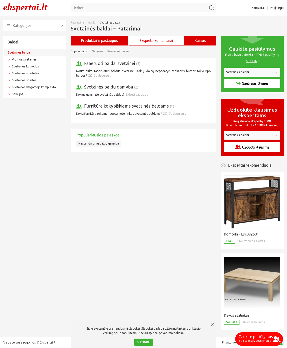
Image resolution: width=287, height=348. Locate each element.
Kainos (200, 41)
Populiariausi (79, 51)
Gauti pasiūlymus (252, 83)
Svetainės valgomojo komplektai (34, 87)
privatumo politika (171, 333)
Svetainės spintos (24, 80)
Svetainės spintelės (25, 73)
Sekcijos (17, 94)
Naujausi (97, 51)
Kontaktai (258, 8)
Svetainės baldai (19, 52)
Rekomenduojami (118, 51)
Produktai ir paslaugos (99, 41)
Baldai (12, 42)
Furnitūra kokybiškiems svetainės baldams (129, 105)
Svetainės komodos (25, 66)
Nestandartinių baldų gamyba (98, 143)
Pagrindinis (77, 22)
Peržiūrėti (251, 61)
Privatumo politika (234, 342)
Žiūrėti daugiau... (99, 75)
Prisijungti (277, 8)
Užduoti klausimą (252, 147)
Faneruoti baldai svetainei (112, 63)
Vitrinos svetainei (24, 59)
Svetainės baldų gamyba (111, 86)
